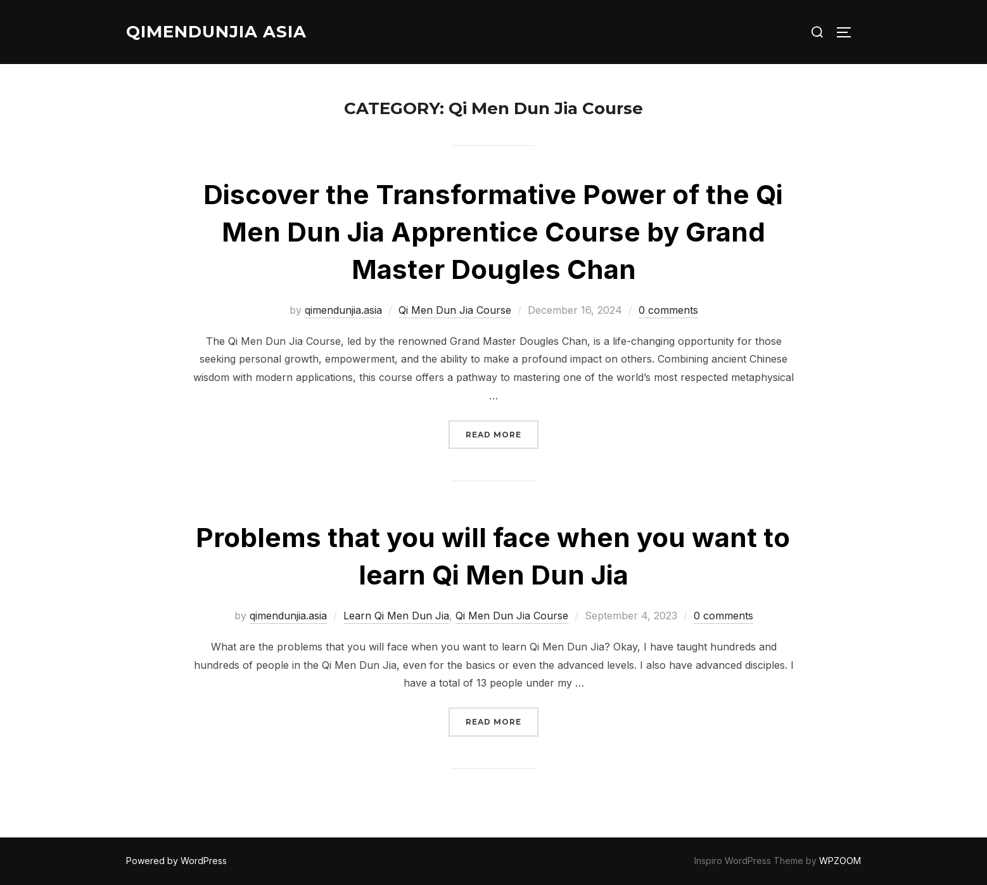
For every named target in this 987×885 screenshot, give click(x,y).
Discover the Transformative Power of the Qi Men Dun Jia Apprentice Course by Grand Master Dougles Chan (493, 231)
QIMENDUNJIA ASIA (216, 32)
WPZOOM (840, 860)
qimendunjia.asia (343, 310)
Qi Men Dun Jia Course (454, 310)
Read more (502, 433)
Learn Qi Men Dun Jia (396, 615)
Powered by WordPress (176, 860)
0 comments (668, 310)
